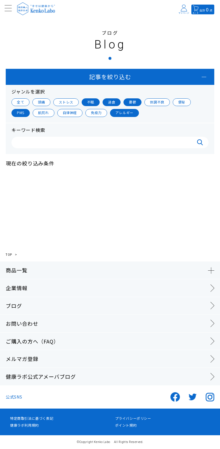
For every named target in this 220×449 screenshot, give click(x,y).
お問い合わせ (22, 323)
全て (20, 101)
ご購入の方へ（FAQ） (32, 341)
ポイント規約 (126, 425)
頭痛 (41, 101)
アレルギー (124, 112)
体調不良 (157, 101)
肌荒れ (43, 112)
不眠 (90, 101)
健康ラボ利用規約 (24, 425)
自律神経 (70, 112)
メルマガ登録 (22, 358)
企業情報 (17, 288)
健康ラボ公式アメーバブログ (41, 376)
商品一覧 (17, 270)
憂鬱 (132, 101)
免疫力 (96, 112)
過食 (111, 101)
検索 (200, 142)
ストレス (66, 101)
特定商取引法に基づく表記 (31, 418)
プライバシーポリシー (133, 418)
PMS (20, 112)
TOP (9, 254)
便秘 (181, 101)
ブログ (14, 305)
